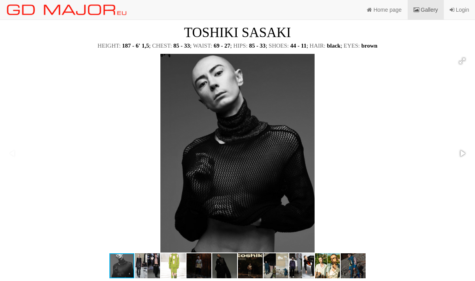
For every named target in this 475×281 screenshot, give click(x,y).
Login (459, 10)
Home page (384, 10)
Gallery (425, 10)
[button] (462, 61)
